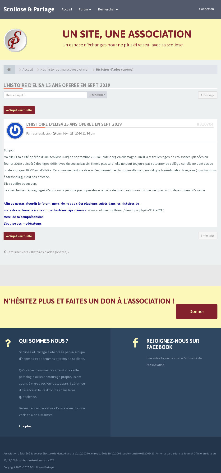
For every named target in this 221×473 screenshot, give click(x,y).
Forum (85, 9)
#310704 (205, 124)
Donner (196, 311)
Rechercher (108, 9)
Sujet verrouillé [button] (19, 110)
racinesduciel (41, 133)
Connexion (206, 9)
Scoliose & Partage (29, 9)
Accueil (67, 9)
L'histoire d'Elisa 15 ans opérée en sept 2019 (57, 85)
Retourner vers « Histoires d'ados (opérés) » (36, 252)
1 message (208, 95)
